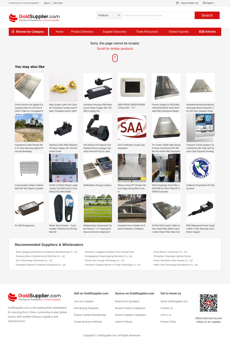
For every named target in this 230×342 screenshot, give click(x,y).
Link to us (166, 314)
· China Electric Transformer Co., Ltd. (170, 252)
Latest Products (123, 321)
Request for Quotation (127, 301)
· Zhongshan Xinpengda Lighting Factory (171, 256)
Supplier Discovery (114, 31)
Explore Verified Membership (90, 314)
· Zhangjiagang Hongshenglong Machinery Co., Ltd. (108, 256)
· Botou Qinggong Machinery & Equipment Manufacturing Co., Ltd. (46, 252)
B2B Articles (207, 31)
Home (59, 31)
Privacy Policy (168, 321)
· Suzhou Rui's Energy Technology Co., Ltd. (104, 260)
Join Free (57, 3)
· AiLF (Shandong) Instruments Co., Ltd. (33, 260)
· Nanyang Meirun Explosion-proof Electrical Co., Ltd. (40, 256)
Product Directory (82, 31)
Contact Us (167, 308)
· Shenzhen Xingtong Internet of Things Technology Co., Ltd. (112, 265)
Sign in (47, 3)
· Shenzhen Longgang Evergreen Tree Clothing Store (109, 252)
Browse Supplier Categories (130, 314)
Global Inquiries (179, 31)
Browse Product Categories (130, 308)
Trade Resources (147, 31)
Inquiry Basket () (189, 3)
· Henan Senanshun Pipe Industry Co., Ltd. (172, 260)
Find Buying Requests (86, 308)
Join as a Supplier (84, 301)
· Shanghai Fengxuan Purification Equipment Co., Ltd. (40, 265)
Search (207, 15)
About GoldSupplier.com (174, 301)
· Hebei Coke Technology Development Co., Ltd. (175, 265)
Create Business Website (88, 321)
